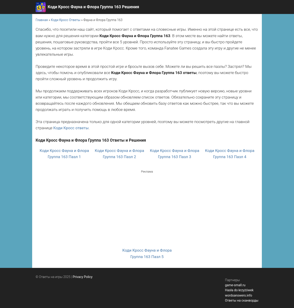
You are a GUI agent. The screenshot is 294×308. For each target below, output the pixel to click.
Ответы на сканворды (241, 300)
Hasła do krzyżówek (239, 290)
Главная (42, 20)
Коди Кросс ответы (71, 128)
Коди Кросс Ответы (65, 20)
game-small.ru (235, 285)
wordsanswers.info (238, 295)
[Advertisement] (147, 206)
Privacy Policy (83, 277)
